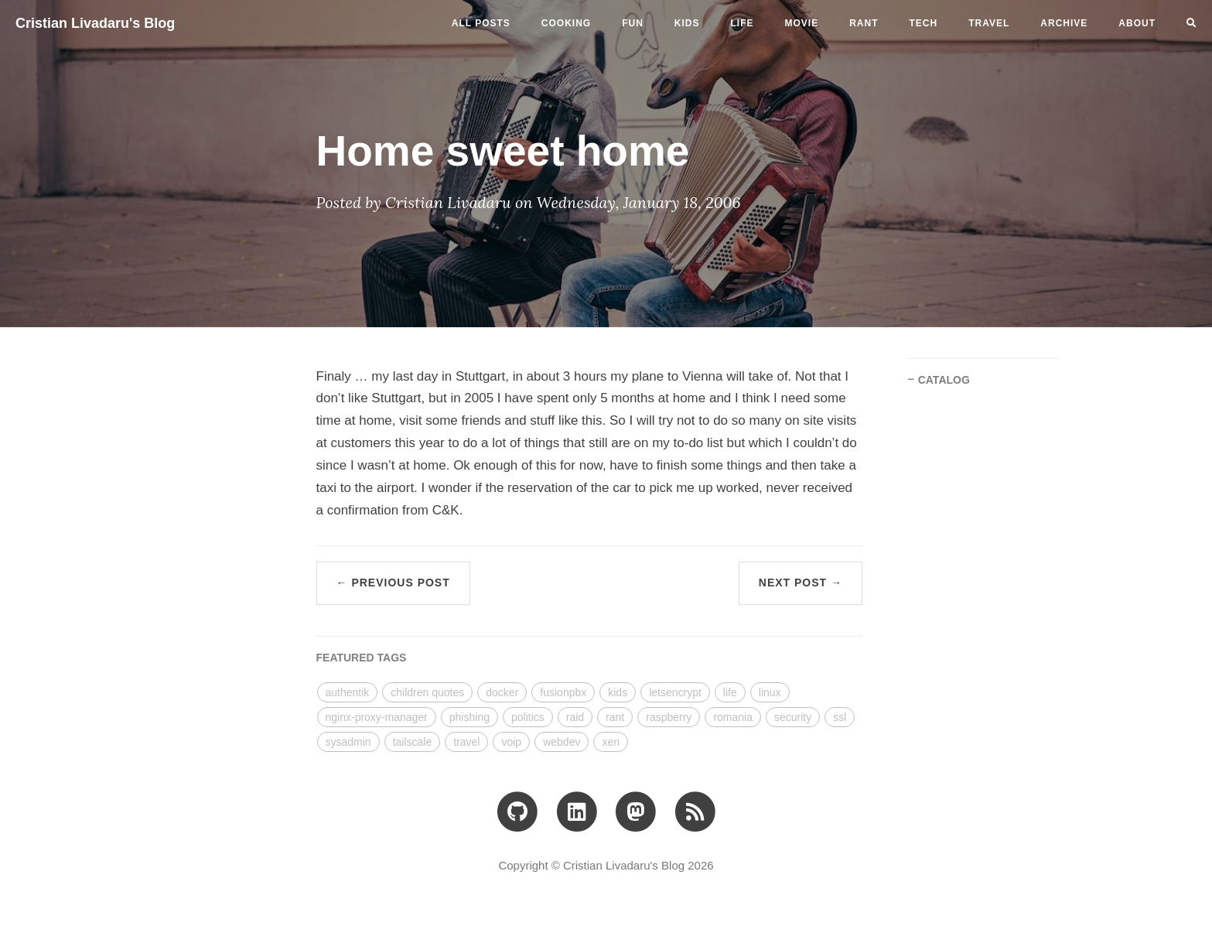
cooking (566, 23)
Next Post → (800, 582)
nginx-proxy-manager (377, 717)
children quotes (427, 692)
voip (511, 742)
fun (633, 23)
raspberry (668, 717)
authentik (348, 692)
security (792, 717)
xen (611, 742)
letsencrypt (675, 692)
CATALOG (944, 380)
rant (863, 23)
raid (575, 717)
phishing (469, 717)
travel (988, 23)
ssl (839, 717)
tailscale (412, 742)
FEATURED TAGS (361, 657)
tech (924, 23)
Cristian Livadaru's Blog (95, 23)
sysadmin (348, 742)
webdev (561, 742)
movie (802, 23)
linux (770, 692)
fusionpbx (563, 692)
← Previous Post (393, 582)
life (742, 23)
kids (687, 23)
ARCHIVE (1063, 23)
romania (733, 717)
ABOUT (1137, 23)
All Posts (481, 23)
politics (528, 717)
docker (502, 692)
